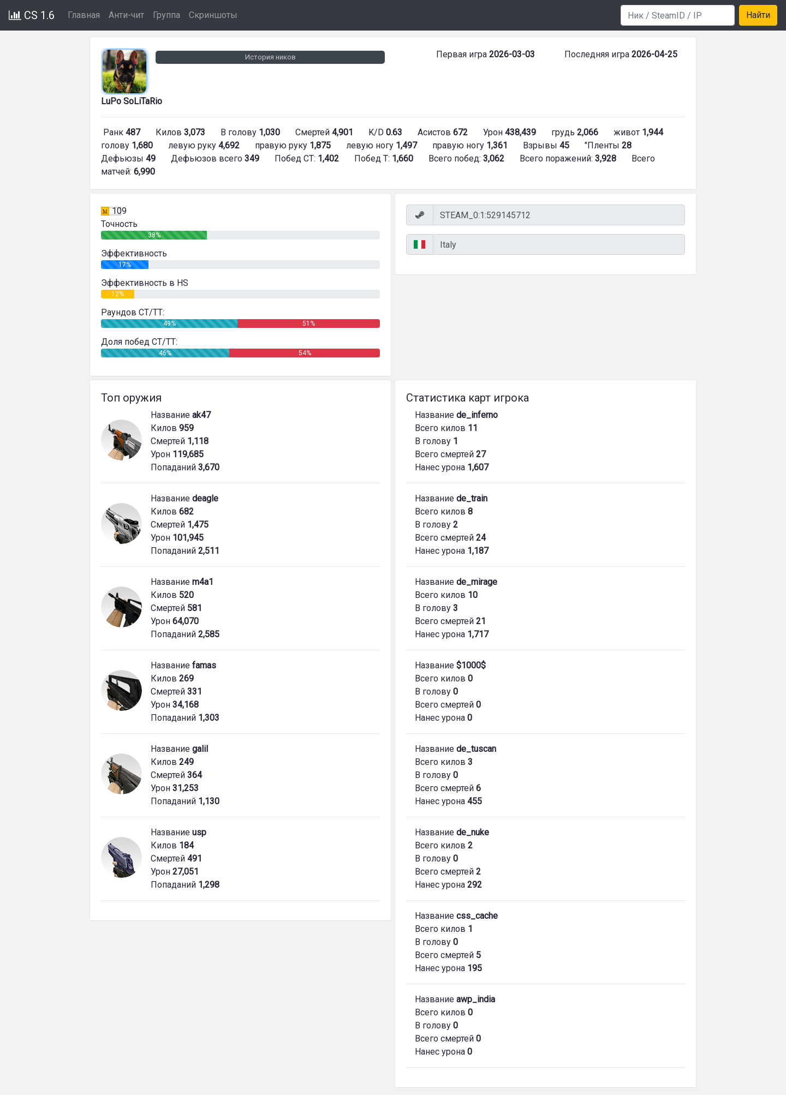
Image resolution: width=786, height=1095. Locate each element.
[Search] (678, 15)
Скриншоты (213, 15)
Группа (166, 15)
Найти (758, 15)
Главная (84, 15)
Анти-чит (126, 15)
